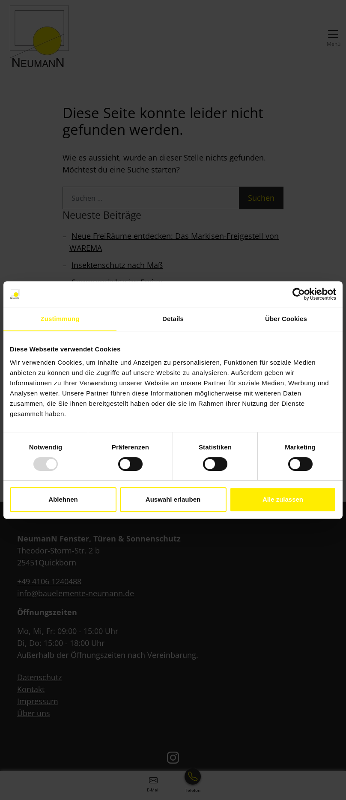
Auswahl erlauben (173, 499)
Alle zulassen (282, 499)
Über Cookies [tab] (286, 318)
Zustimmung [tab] (60, 318)
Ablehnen (63, 499)
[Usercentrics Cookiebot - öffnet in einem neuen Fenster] (298, 294)
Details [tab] (173, 318)
